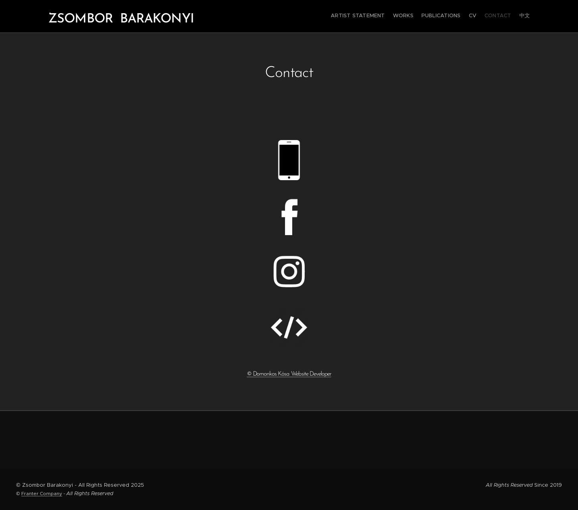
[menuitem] (491, 16)
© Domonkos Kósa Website (289, 374)
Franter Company (41, 493)
